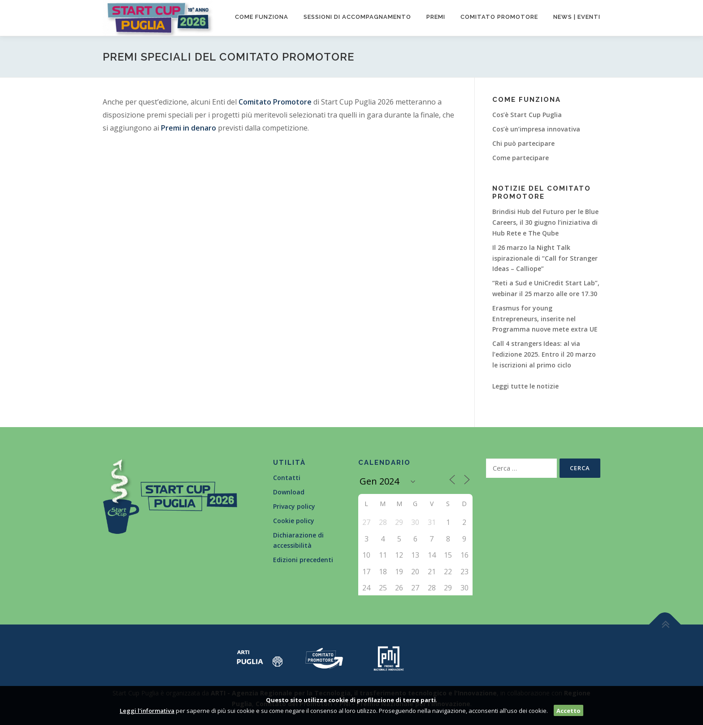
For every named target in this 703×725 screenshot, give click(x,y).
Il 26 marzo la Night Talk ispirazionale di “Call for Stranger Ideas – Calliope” (545, 258)
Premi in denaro (188, 128)
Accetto (568, 711)
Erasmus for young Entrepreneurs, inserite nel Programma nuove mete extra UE (545, 319)
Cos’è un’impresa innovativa (536, 129)
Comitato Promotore (275, 102)
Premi (435, 16)
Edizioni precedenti (303, 559)
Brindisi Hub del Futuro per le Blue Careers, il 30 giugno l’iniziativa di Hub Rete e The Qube (545, 222)
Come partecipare (520, 157)
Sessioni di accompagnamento (357, 16)
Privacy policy (294, 506)
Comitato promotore (499, 16)
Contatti (286, 477)
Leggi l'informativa (147, 711)
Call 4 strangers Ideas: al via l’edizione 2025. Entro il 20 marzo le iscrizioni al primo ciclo (544, 354)
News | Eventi (576, 16)
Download (288, 492)
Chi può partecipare (523, 143)
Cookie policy (293, 520)
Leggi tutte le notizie (525, 386)
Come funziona (261, 16)
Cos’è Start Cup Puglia (527, 114)
